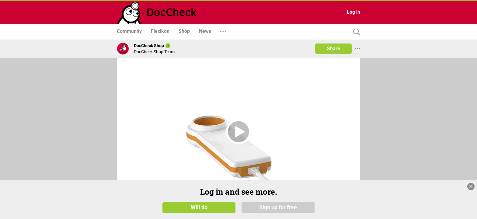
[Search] (355, 32)
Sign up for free (278, 207)
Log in (353, 12)
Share (333, 48)
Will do (199, 207)
